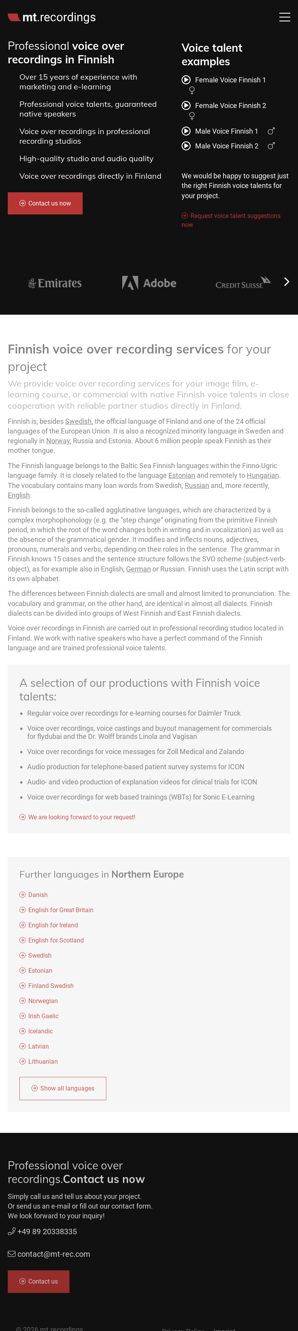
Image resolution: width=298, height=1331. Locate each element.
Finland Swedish (51, 988)
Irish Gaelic (43, 1019)
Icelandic (40, 1034)
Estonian (181, 478)
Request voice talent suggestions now (231, 220)
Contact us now (49, 203)
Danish (38, 897)
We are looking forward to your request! (81, 820)
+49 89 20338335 (42, 1234)
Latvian (38, 1049)
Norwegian (43, 1003)
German (138, 571)
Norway (58, 443)
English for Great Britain (61, 912)
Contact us (43, 1284)
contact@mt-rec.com (53, 1256)
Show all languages (67, 1091)
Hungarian (263, 478)
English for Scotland (56, 943)
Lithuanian (43, 1064)
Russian (197, 488)
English (19, 497)
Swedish (78, 424)
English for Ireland (53, 928)
